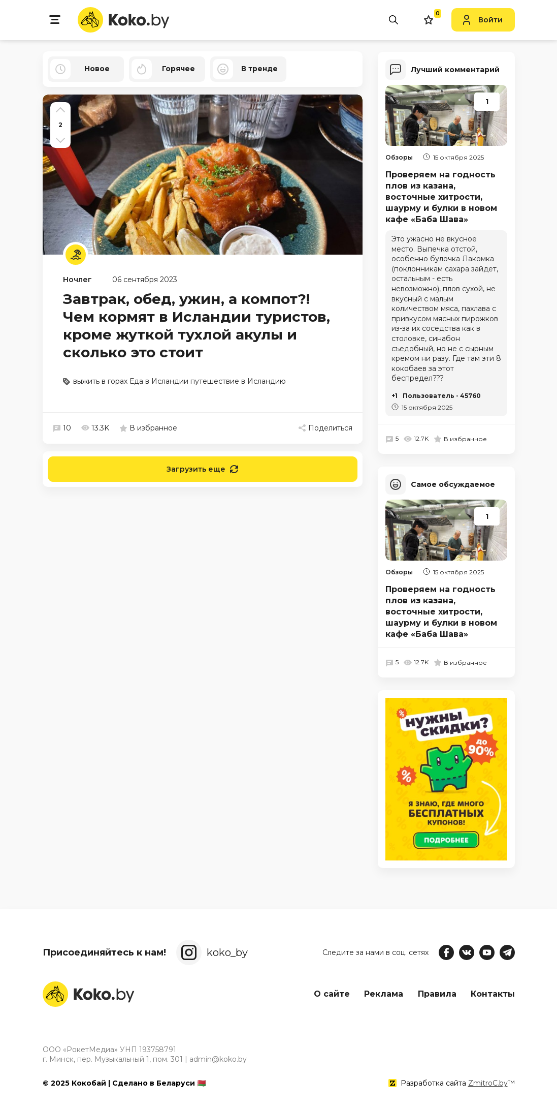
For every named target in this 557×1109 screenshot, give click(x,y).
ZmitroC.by (488, 1083)
